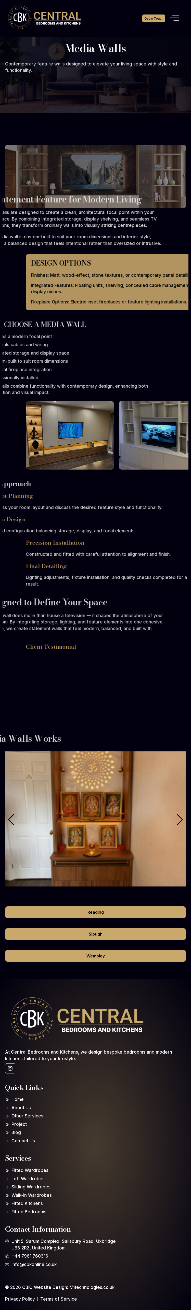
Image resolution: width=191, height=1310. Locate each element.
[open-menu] (174, 18)
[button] (179, 819)
